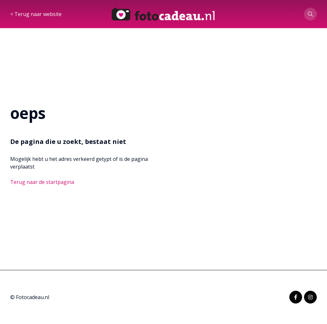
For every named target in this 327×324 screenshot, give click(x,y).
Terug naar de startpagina (42, 182)
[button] (310, 14)
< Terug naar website (36, 14)
